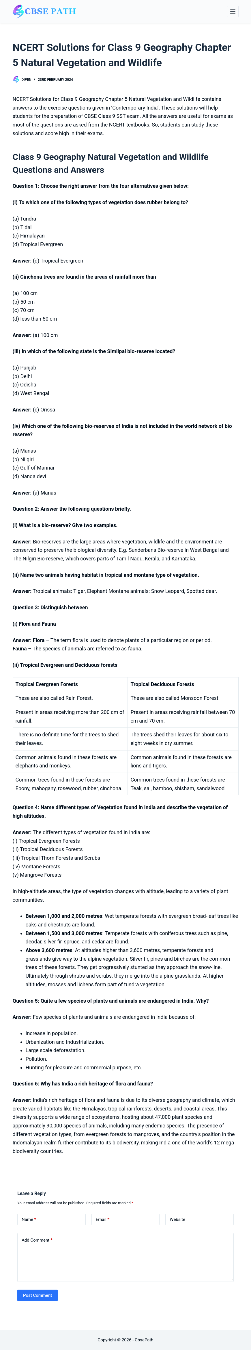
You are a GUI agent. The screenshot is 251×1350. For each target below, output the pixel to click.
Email (103, 1219)
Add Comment (37, 1240)
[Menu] (233, 11)
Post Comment (37, 1295)
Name (29, 1219)
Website (177, 1219)
